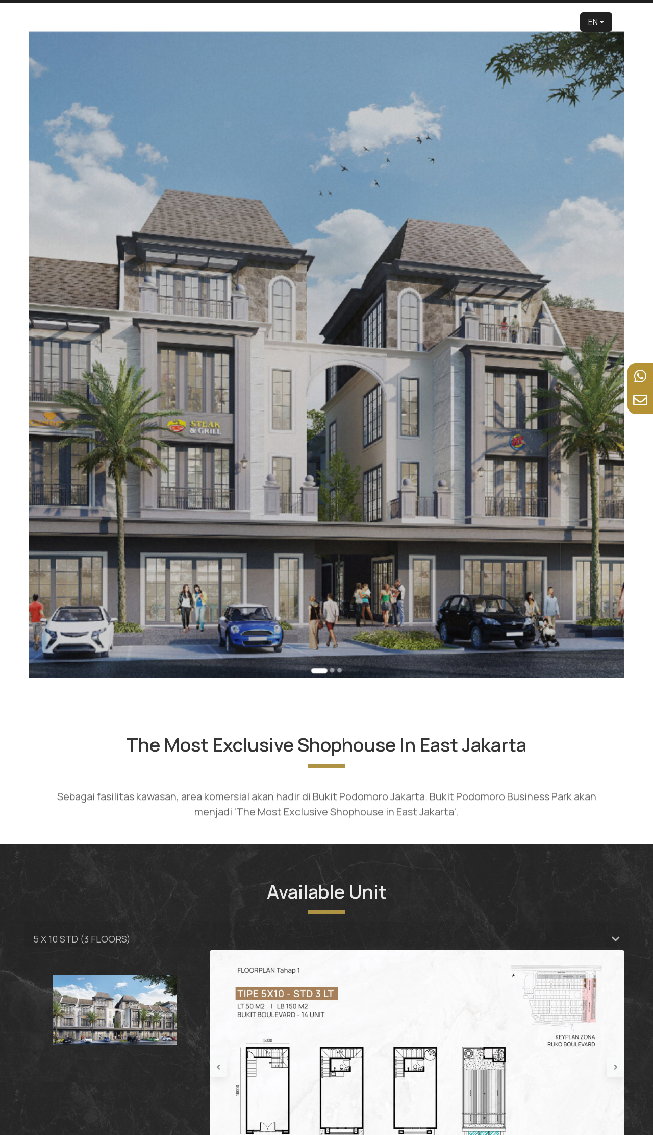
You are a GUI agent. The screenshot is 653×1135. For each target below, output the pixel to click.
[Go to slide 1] (323, 512)
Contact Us (550, 21)
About (288, 21)
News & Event (496, 21)
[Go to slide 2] (329, 512)
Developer (249, 21)
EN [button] (593, 22)
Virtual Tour (395, 21)
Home (211, 21)
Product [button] (344, 21)
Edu (314, 21)
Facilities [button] (440, 21)
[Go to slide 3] (333, 512)
